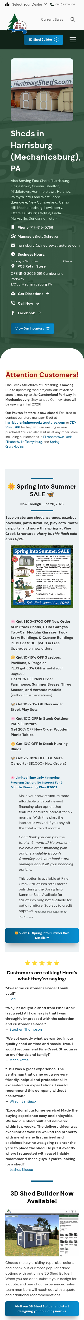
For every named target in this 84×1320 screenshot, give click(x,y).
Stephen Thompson (25, 1029)
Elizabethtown (53, 437)
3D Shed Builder (40, 40)
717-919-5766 (41, 227)
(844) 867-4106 (65, 4)
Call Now (26, 303)
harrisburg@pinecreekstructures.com (49, 245)
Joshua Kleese (21, 1169)
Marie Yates (18, 1060)
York (68, 437)
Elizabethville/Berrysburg (23, 442)
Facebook (27, 313)
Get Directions (31, 293)
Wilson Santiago (22, 1101)
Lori (12, 999)
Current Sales (52, 19)
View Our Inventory (29, 328)
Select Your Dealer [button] (24, 4)
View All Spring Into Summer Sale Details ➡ (42, 935)
